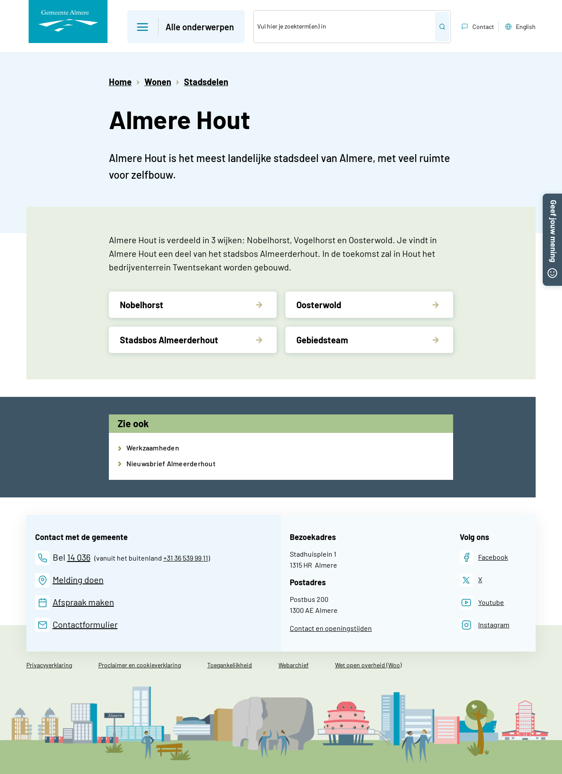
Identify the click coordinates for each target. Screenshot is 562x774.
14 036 (78, 557)
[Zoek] (344, 26)
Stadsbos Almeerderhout (169, 340)
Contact (477, 27)
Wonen (157, 81)
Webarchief (293, 665)
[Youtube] (482, 602)
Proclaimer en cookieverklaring (139, 665)
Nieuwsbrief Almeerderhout (171, 463)
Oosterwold (318, 304)
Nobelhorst (141, 304)
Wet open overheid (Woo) (368, 665)
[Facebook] (484, 557)
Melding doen (78, 579)
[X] (471, 580)
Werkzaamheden (152, 447)
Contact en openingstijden (331, 628)
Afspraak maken (83, 602)
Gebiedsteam (322, 340)
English (519, 27)
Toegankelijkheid (229, 665)
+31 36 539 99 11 (185, 558)
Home (120, 81)
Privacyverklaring (49, 665)
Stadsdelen (206, 81)
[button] (552, 199)
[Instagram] (485, 625)
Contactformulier (85, 624)
